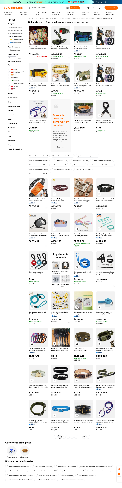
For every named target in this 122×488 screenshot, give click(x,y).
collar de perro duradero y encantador (73, 471)
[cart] (94, 8)
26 (84, 436)
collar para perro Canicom (79, 160)
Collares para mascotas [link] (104, 18)
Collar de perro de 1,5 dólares (42, 466)
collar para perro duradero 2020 (39, 160)
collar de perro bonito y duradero (62, 156)
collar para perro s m (78, 165)
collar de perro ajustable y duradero (18, 466)
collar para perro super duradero (87, 156)
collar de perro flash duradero (45, 480)
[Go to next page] (88, 437)
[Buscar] (75, 7)
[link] (119, 468)
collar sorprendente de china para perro (71, 480)
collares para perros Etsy (59, 165)
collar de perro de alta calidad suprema (101, 165)
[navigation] (15, 227)
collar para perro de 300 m (85, 475)
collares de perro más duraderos (99, 471)
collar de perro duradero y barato (102, 160)
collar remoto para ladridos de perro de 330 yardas (96, 466)
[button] (67, 8)
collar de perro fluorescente (16, 471)
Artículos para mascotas (43, 18)
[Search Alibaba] (47, 8)
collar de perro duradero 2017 (38, 156)
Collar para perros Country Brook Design (19, 480)
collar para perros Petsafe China (47, 475)
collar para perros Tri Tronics (38, 169)
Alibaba (30, 18)
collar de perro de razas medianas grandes (20, 475)
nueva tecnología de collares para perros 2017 (43, 471)
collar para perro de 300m (82, 169)
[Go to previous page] (56, 437)
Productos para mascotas (62, 18)
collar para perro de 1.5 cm (38, 165)
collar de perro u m (60, 160)
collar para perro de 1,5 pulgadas (39, 174)
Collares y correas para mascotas (83, 18)
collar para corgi (67, 475)
